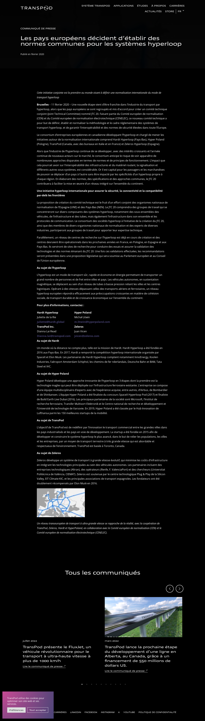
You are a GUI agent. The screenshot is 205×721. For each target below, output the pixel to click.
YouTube (129, 712)
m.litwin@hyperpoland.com (92, 322)
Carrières (176, 5)
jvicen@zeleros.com (86, 336)
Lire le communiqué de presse (43, 666)
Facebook (91, 712)
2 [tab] (86, 684)
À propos (158, 5)
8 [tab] (115, 684)
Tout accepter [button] (37, 710)
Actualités (153, 11)
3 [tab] (91, 684)
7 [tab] (110, 684)
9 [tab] (120, 684)
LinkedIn (75, 712)
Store (169, 11)
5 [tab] (101, 684)
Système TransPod (96, 5)
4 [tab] (96, 684)
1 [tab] (82, 684)
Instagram (108, 712)
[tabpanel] (61, 632)
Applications (124, 5)
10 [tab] (125, 684)
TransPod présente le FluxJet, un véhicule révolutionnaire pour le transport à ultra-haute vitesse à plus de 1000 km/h (57, 653)
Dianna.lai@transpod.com (54, 336)
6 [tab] (106, 684)
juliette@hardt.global (50, 322)
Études (142, 5)
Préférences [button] (16, 710)
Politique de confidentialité (157, 712)
